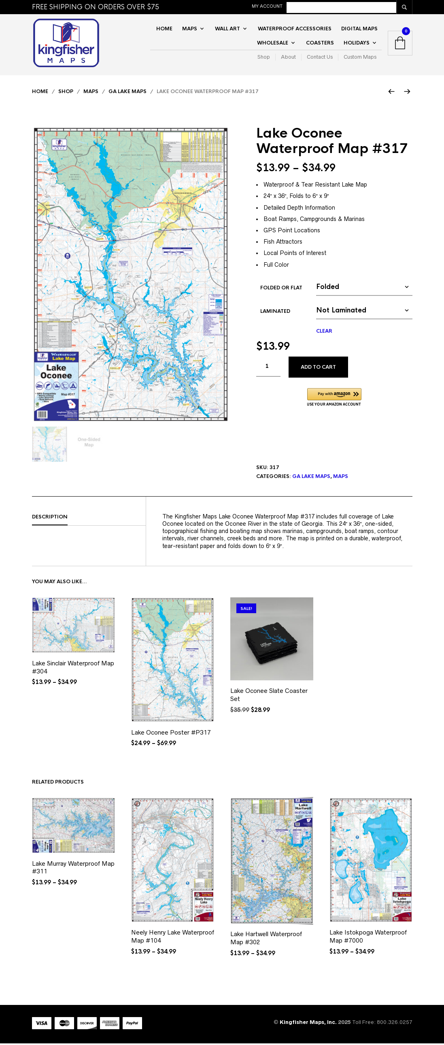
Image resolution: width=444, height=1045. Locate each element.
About (288, 58)
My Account (309, 6)
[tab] (89, 518)
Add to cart (318, 368)
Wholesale (272, 43)
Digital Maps (359, 29)
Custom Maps (360, 58)
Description (50, 518)
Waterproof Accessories (294, 29)
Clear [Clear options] (324, 332)
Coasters (320, 43)
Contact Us (320, 58)
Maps (189, 29)
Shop (263, 58)
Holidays (357, 43)
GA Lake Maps (127, 93)
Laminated (275, 312)
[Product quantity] (268, 368)
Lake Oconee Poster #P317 (171, 733)
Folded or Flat (281, 289)
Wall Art (227, 29)
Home (164, 29)
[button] (334, 399)
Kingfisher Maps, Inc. (309, 1024)
